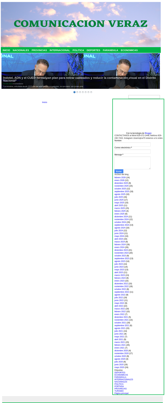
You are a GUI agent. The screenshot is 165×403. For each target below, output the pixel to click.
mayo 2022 (119, 303)
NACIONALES (21, 50)
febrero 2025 (120, 211)
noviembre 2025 (121, 186)
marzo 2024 (119, 242)
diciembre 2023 (121, 250)
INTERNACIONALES (123, 379)
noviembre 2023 (121, 253)
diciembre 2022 (121, 283)
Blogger (148, 133)
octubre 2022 (120, 289)
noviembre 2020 (121, 353)
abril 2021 (118, 339)
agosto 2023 (119, 261)
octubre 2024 (120, 222)
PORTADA (119, 386)
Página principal (121, 393)
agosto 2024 (119, 228)
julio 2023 (118, 264)
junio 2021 (119, 334)
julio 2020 (118, 362)
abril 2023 (118, 272)
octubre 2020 (120, 356)
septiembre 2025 (121, 191)
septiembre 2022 (121, 292)
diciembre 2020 (121, 350)
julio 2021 (118, 331)
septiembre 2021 (121, 325)
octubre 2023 (120, 256)
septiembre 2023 (121, 258)
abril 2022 (118, 306)
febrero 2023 (120, 278)
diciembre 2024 (121, 216)
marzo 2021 (119, 342)
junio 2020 (119, 364)
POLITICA (78, 50)
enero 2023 (119, 281)
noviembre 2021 (121, 320)
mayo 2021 (119, 337)
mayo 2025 (119, 203)
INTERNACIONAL (60, 50)
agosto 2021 (119, 328)
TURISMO (119, 391)
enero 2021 (119, 348)
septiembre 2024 (121, 225)
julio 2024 (118, 230)
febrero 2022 (120, 311)
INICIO (6, 50)
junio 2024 (119, 233)
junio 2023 (119, 267)
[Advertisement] (139, 115)
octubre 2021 (120, 323)
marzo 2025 (119, 208)
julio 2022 (118, 297)
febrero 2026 (120, 177)
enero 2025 (119, 214)
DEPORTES (93, 50)
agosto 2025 (119, 194)
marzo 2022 (119, 309)
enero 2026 (119, 180)
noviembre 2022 (121, 286)
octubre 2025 (120, 189)
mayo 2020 (119, 367)
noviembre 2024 (121, 219)
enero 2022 (119, 314)
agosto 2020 (119, 359)
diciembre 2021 (121, 317)
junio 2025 (119, 200)
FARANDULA (110, 50)
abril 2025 (118, 205)
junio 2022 (119, 300)
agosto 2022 (119, 295)
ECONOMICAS (129, 50)
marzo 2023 (119, 275)
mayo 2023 (119, 270)
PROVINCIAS (39, 50)
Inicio (44, 102)
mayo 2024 (119, 236)
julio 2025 (118, 197)
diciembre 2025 (121, 183)
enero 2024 (119, 247)
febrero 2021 (120, 345)
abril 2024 (118, 239)
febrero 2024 (120, 244)
